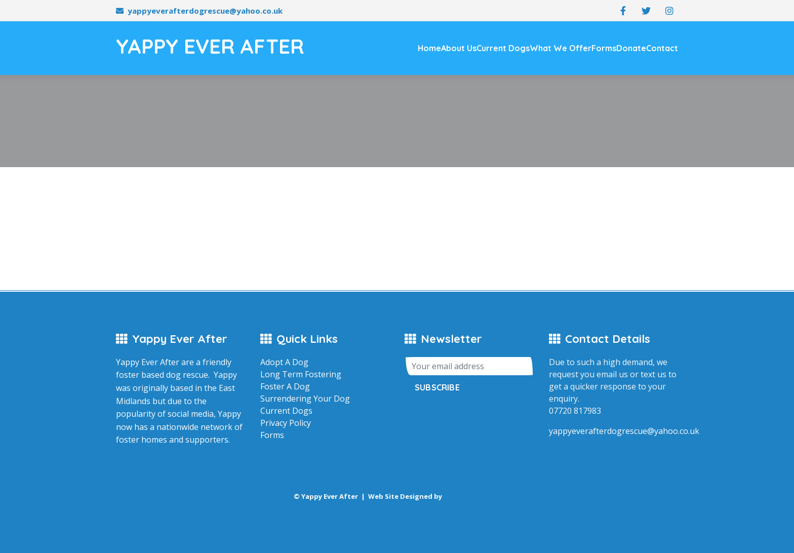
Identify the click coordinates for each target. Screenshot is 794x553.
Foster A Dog (285, 386)
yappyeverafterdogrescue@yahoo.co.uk (205, 11)
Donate (631, 48)
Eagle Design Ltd (472, 496)
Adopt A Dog (284, 362)
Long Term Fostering (300, 374)
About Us (459, 48)
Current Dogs (503, 48)
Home (429, 48)
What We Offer (560, 48)
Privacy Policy (285, 422)
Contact (662, 48)
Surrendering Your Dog (305, 398)
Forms (603, 48)
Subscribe (437, 387)
